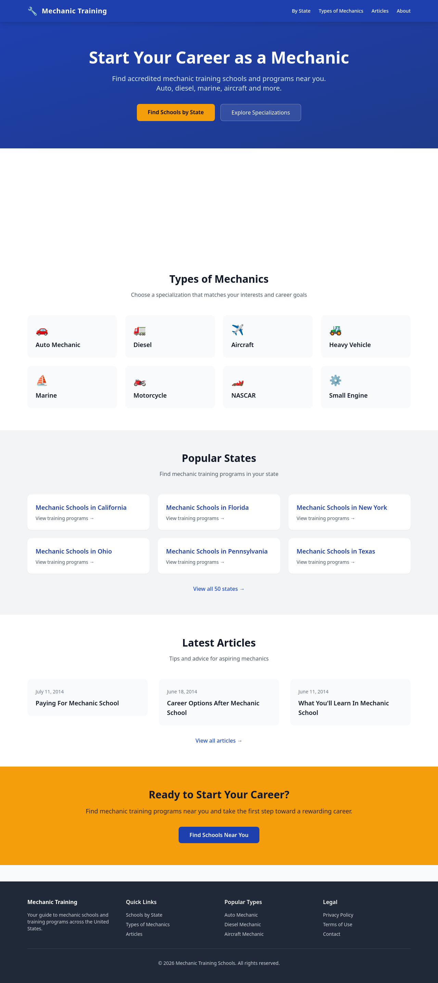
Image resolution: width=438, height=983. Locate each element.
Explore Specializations (261, 112)
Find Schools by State (176, 112)
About (404, 11)
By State (301, 11)
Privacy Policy (338, 915)
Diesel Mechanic (242, 924)
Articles (380, 11)
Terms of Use (337, 924)
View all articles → (219, 740)
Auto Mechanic (241, 915)
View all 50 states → (219, 589)
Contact (331, 934)
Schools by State (144, 915)
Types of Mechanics (341, 11)
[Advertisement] (219, 221)
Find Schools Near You (219, 835)
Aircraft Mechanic (243, 934)
